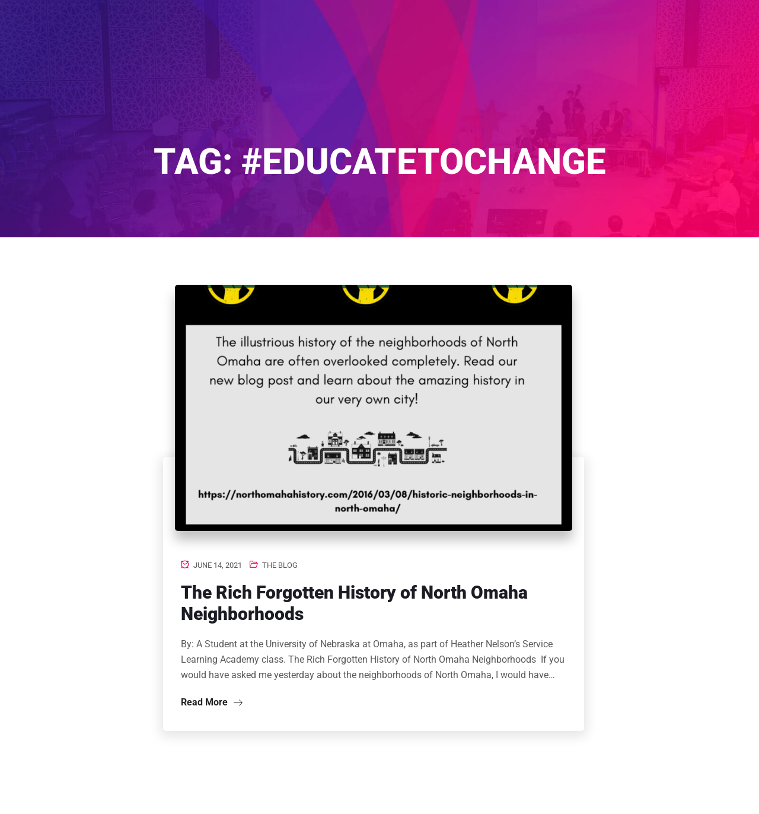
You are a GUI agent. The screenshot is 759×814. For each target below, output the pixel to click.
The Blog (280, 565)
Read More (212, 702)
